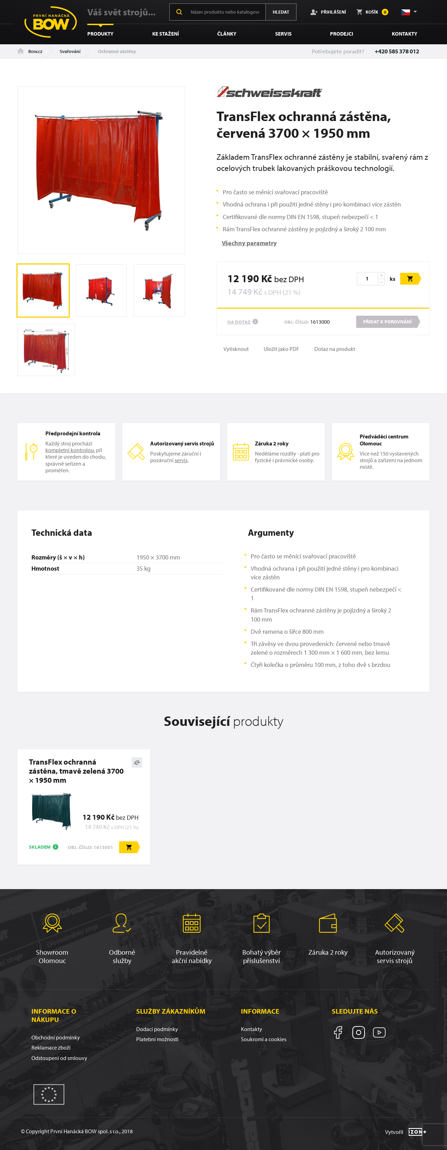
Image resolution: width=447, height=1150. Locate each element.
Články (226, 33)
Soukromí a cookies (263, 1039)
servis (181, 460)
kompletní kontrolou (69, 449)
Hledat (281, 12)
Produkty (100, 33)
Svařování (70, 51)
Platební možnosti (157, 1039)
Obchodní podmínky (55, 1037)
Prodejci (341, 33)
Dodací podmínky (157, 1028)
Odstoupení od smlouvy (59, 1057)
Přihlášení (328, 12)
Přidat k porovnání (387, 321)
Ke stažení (165, 33)
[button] (408, 11)
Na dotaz (238, 322)
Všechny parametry (249, 243)
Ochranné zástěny (117, 51)
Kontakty (404, 33)
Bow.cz (29, 51)
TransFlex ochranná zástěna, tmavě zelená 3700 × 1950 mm (76, 771)
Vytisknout (236, 349)
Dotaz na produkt (334, 349)
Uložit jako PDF (281, 349)
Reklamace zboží (51, 1047)
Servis (283, 33)
